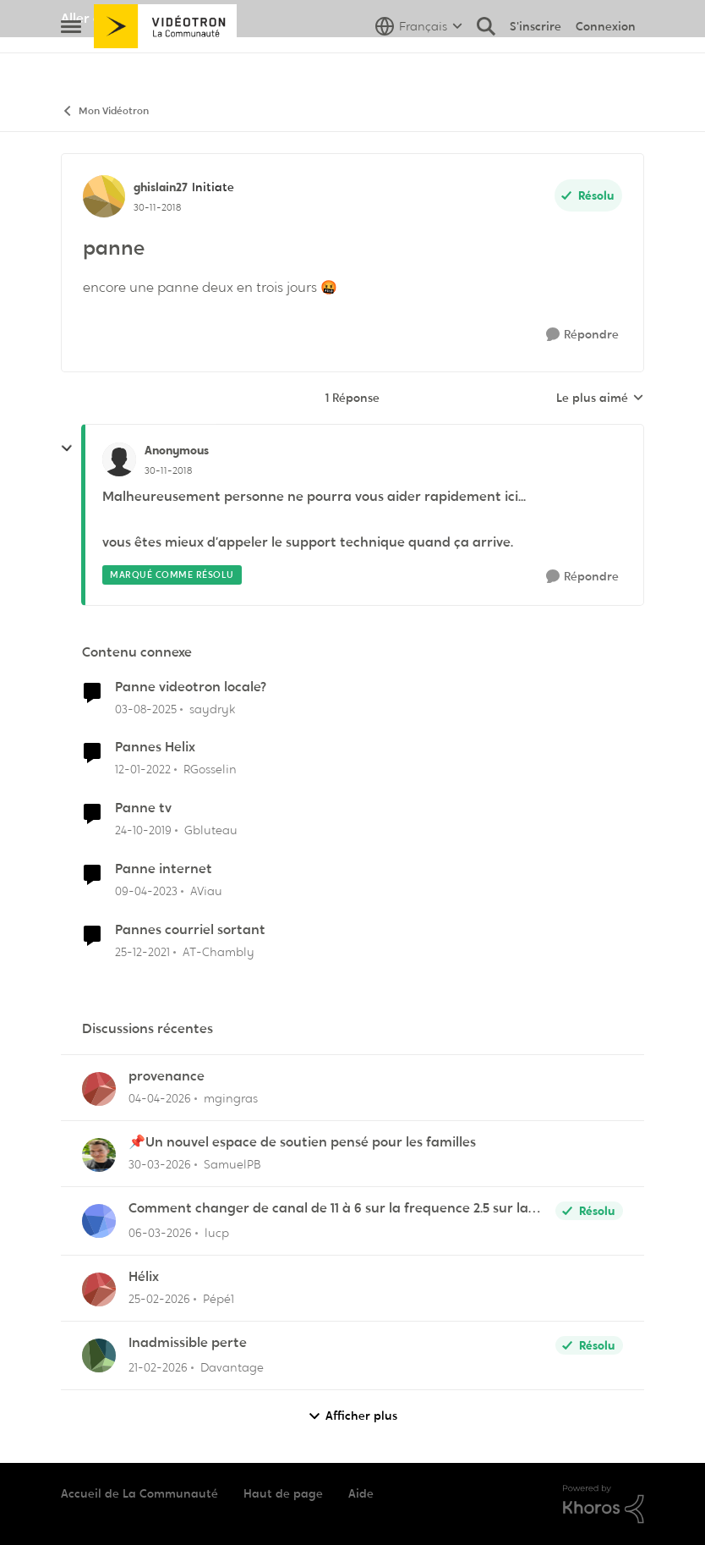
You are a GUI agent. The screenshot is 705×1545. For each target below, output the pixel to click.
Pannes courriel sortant (190, 929)
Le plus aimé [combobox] (600, 398)
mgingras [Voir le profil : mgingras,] (231, 1098)
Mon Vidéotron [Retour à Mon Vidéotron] (105, 111)
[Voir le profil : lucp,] (99, 1221)
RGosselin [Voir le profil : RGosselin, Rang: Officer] (210, 769)
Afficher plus (352, 1416)
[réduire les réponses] (67, 448)
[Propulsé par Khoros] (603, 1504)
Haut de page (283, 1493)
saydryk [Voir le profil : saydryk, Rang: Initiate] (212, 708)
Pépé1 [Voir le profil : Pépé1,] (218, 1298)
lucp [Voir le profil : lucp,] (217, 1232)
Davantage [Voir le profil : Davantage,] (232, 1367)
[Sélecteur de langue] (419, 63)
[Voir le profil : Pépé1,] (99, 1289)
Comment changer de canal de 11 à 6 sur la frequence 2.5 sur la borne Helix (328, 1209)
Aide (361, 1493)
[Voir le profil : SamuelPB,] (99, 1155)
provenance (166, 1076)
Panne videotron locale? (190, 687)
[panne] (168, 470)
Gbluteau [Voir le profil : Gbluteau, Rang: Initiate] (211, 830)
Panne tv (143, 808)
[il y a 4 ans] (143, 769)
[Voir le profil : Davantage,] (99, 1355)
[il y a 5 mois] (159, 1299)
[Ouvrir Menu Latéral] (71, 63)
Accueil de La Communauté (139, 1493)
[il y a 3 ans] (146, 891)
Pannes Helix (155, 747)
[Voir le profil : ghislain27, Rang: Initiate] (104, 196)
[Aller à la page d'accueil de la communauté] (165, 63)
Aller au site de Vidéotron (141, 18)
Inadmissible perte (187, 1342)
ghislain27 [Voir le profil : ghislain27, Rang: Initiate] (161, 187)
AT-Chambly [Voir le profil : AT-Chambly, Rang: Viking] (218, 951)
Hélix (143, 1276)
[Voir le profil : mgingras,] (99, 1089)
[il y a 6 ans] (143, 830)
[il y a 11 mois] (146, 709)
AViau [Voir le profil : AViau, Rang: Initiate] (206, 891)
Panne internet (163, 868)
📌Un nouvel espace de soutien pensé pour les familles (302, 1142)
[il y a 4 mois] (159, 1165)
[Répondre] (582, 334)
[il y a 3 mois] (159, 1099)
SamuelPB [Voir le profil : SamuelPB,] (232, 1164)
